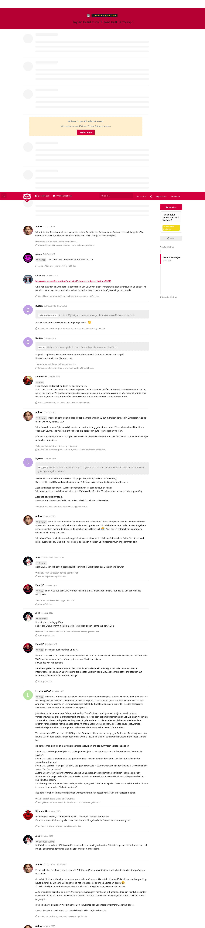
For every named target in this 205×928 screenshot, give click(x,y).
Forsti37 (43, 426)
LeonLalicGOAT (46, 649)
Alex (43, 155)
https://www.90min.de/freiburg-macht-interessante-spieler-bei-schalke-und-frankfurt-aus (80, 868)
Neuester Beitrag (168, 105)
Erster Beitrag (167, 55)
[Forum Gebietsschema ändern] (141, 4)
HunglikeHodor (49, 123)
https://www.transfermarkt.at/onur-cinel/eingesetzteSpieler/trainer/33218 (73, 89)
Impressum (174, 925)
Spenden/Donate (11, 925)
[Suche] (116, 4)
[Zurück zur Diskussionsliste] (4, 4)
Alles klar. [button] (196, 919)
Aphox (42, 67)
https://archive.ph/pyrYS (47, 773)
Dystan (42, 226)
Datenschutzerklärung (191, 925)
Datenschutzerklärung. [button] (74, 921)
